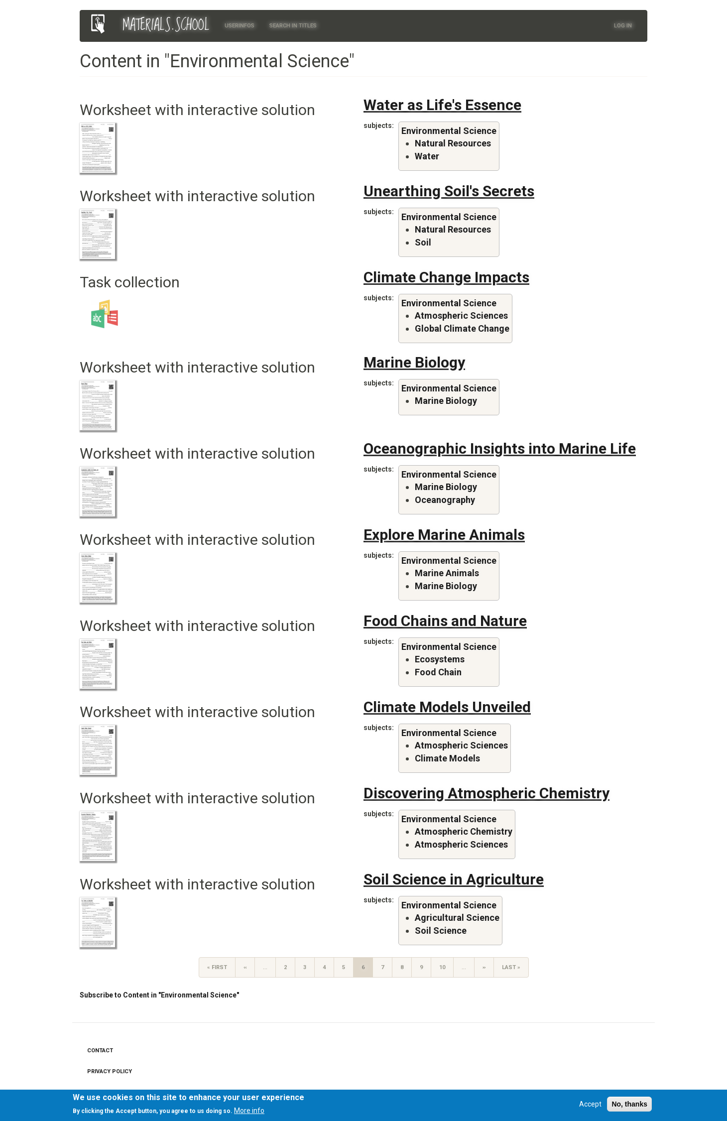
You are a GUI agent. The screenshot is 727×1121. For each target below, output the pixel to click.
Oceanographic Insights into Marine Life (500, 448)
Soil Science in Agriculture (454, 879)
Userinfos (239, 25)
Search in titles (293, 25)
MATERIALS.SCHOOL (166, 25)
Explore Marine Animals (444, 534)
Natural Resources (453, 143)
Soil (423, 242)
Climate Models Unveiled (447, 707)
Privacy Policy (109, 1071)
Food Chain (438, 672)
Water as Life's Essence (442, 105)
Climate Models (447, 758)
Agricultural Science (457, 917)
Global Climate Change (462, 328)
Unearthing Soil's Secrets (449, 191)
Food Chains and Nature (445, 620)
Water (427, 156)
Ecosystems (440, 659)
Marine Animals (447, 573)
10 (446, 967)
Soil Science (441, 930)
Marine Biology (414, 362)
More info (249, 1113)
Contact (100, 1050)
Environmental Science (448, 130)
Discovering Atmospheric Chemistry (486, 793)
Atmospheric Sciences (461, 315)
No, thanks (629, 1106)
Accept (590, 1106)
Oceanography (445, 500)
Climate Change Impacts (446, 277)
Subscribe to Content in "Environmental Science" (159, 995)
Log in (623, 25)
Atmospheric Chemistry (463, 831)
